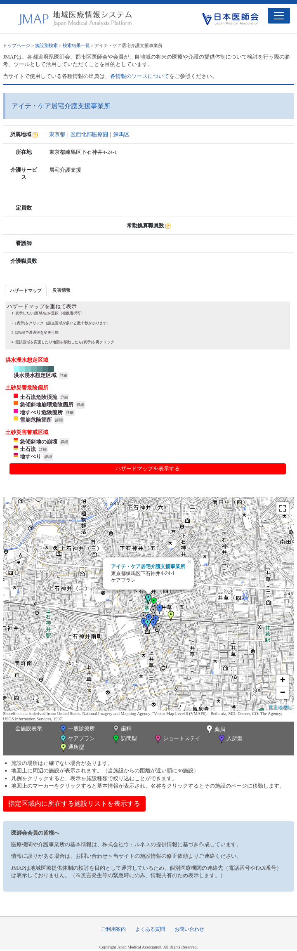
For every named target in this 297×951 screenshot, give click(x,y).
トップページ (16, 45)
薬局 (215, 730)
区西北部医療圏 (89, 134)
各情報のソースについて (139, 76)
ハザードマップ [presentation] (26, 290)
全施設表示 (28, 728)
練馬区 (121, 134)
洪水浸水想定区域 (35, 375)
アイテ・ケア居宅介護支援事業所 (148, 566)
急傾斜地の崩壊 (38, 442)
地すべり (30, 456)
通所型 (71, 747)
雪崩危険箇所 (36, 420)
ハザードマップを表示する (148, 468)
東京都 (57, 134)
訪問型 (124, 739)
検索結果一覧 (76, 45)
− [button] (282, 693)
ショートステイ (176, 739)
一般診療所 (77, 729)
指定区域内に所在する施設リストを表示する (74, 803)
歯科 (121, 729)
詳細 (63, 375)
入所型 (230, 739)
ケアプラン (77, 739)
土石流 (28, 449)
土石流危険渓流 (38, 397)
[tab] (26, 290)
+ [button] (282, 681)
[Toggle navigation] (278, 15)
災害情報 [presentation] (61, 290)
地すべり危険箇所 (41, 412)
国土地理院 (280, 707)
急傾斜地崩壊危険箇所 (46, 404)
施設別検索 (46, 45)
